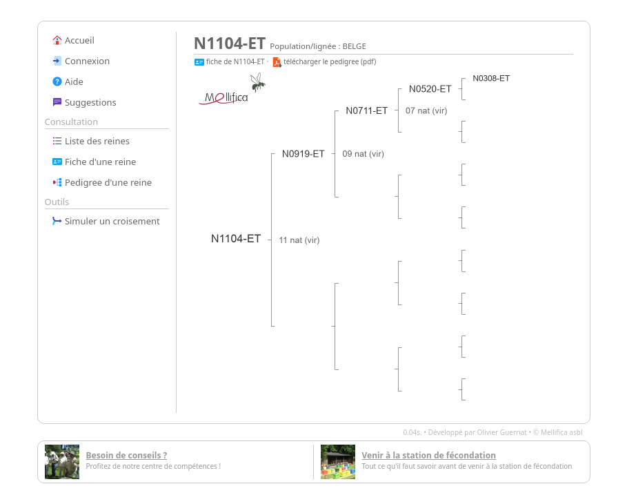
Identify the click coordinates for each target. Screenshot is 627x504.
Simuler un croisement (106, 221)
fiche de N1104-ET (229, 61)
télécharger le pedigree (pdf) (324, 61)
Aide (67, 81)
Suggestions (84, 102)
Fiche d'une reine (94, 161)
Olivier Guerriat (502, 432)
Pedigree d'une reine (102, 182)
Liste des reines (91, 141)
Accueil (73, 40)
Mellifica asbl (562, 432)
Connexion (81, 61)
